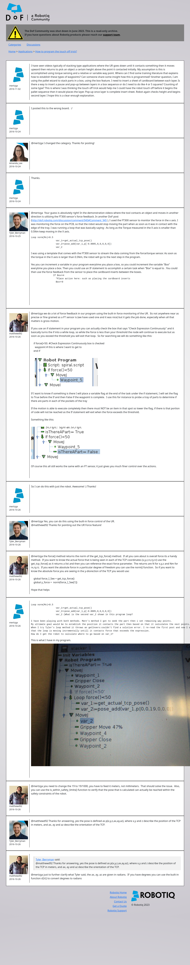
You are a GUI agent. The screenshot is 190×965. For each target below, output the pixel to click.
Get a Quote (120, 906)
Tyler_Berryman (45, 859)
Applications (25, 51)
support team (111, 34)
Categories (15, 44)
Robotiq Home (118, 892)
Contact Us (120, 901)
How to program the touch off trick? (56, 51)
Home (12, 51)
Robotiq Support (117, 910)
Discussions (33, 44)
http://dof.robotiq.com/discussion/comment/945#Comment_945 (69, 220)
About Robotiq (118, 897)
